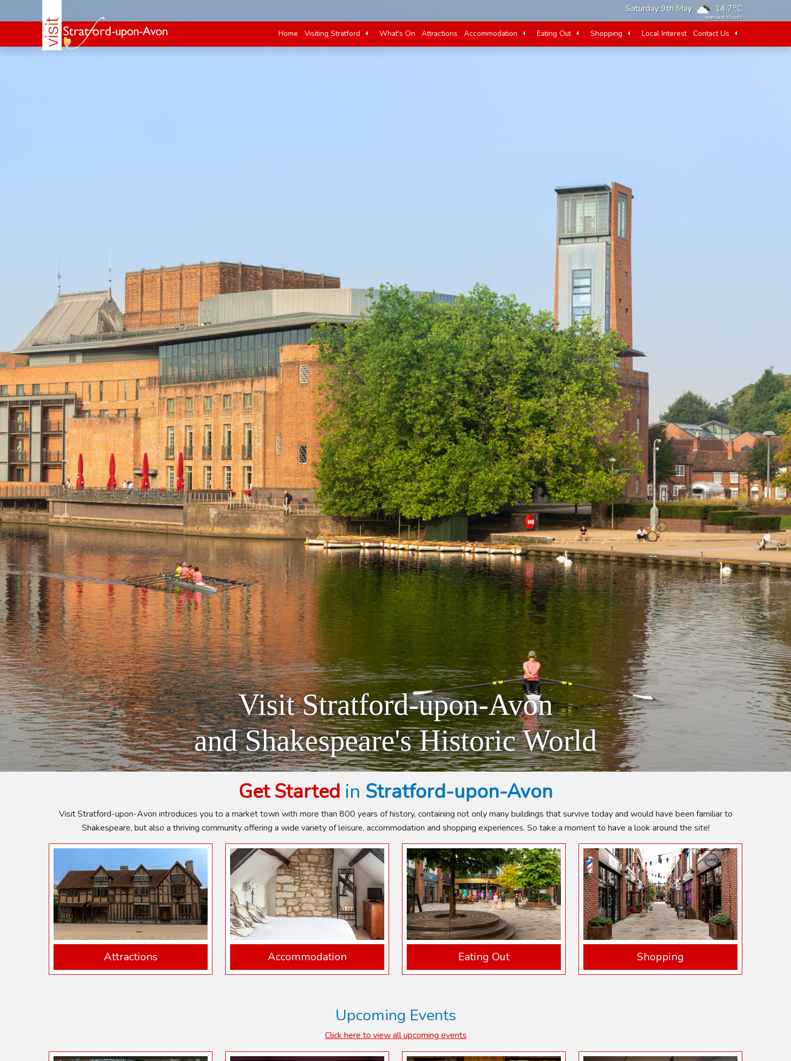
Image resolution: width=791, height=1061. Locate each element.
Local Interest (664, 33)
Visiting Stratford (332, 33)
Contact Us (711, 33)
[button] (366, 34)
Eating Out (554, 33)
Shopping (606, 33)
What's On (397, 33)
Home (288, 33)
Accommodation (491, 33)
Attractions (440, 33)
